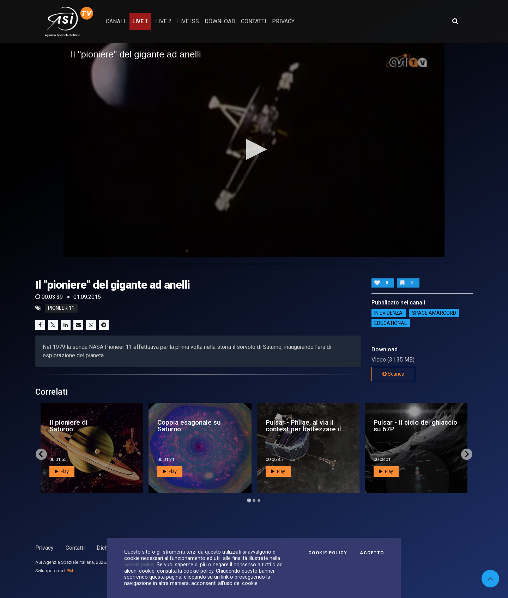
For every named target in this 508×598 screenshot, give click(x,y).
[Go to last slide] (41, 454)
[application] (254, 150)
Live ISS (188, 21)
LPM (68, 570)
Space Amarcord (434, 313)
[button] (254, 149)
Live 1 (140, 21)
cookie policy (139, 564)
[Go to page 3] (259, 500)
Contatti (75, 547)
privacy (283, 21)
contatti (253, 21)
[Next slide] (466, 454)
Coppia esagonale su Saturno (188, 425)
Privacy (44, 547)
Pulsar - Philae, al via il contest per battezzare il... (306, 425)
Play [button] (62, 471)
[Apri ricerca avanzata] (455, 21)
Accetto (372, 553)
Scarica (393, 374)
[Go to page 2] (254, 500)
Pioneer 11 (61, 308)
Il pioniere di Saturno (68, 425)
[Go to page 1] (249, 500)
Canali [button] (115, 21)
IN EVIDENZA (388, 313)
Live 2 (163, 21)
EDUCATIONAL (390, 323)
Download (220, 21)
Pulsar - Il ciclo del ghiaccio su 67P (415, 425)
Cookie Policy (327, 553)
